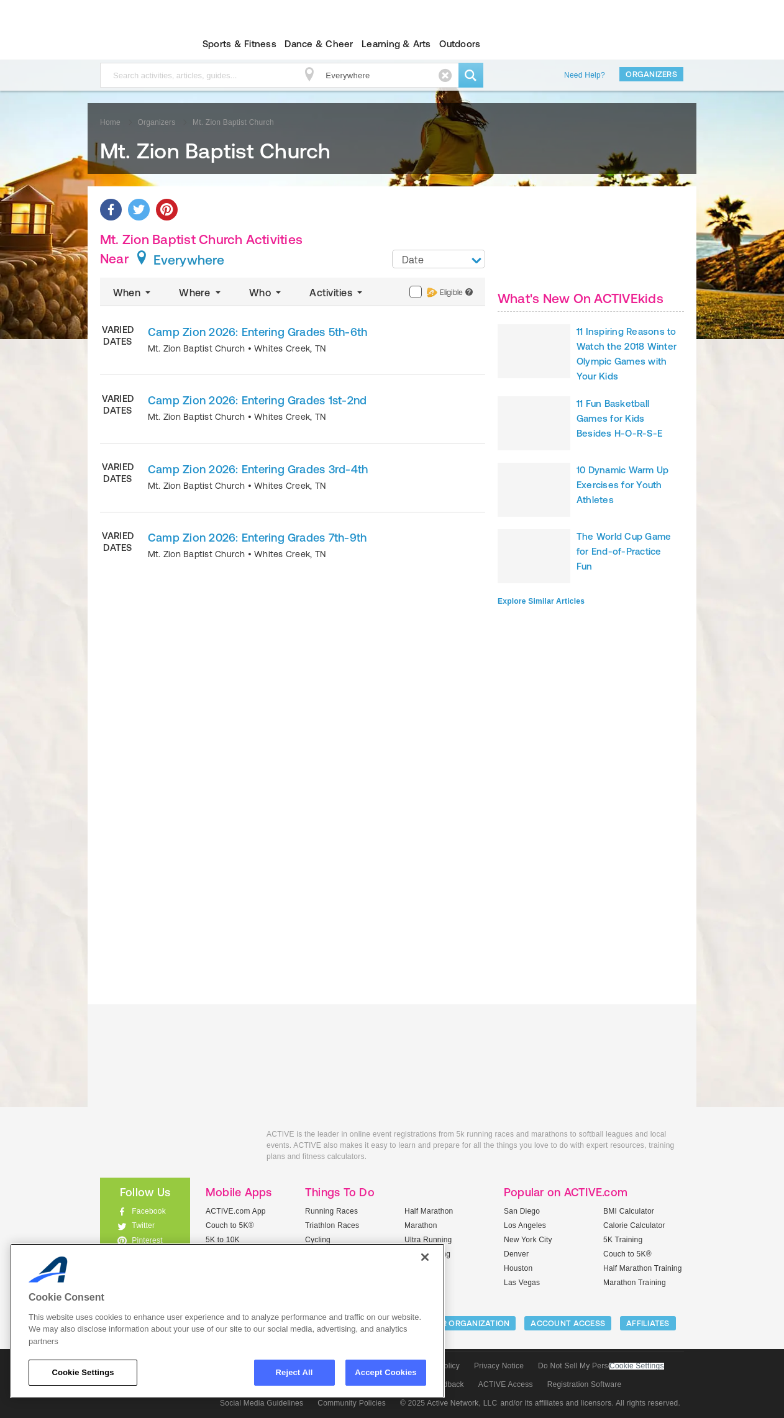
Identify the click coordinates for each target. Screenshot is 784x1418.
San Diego (522, 1211)
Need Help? (584, 75)
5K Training (622, 1239)
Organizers (651, 74)
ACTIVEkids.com (134, 44)
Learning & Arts (396, 44)
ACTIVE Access (505, 1384)
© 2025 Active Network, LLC (449, 1403)
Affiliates (648, 1323)
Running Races (331, 1211)
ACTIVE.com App (236, 1211)
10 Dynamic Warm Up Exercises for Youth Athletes (622, 485)
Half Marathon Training (642, 1268)
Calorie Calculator (634, 1225)
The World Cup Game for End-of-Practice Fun (624, 551)
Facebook (149, 1211)
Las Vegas (522, 1282)
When (133, 292)
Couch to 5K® (230, 1225)
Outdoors (459, 44)
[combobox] (438, 259)
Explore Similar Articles (541, 601)
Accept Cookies (385, 1372)
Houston (518, 1268)
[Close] (425, 1257)
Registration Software (584, 1384)
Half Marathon (429, 1211)
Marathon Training (634, 1282)
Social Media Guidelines (261, 1403)
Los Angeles (525, 1225)
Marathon (420, 1225)
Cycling (317, 1239)
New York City (528, 1239)
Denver (516, 1254)
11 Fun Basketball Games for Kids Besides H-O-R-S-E (619, 418)
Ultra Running (428, 1239)
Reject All (294, 1372)
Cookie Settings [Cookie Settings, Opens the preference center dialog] (83, 1372)
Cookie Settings (636, 1366)
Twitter (143, 1225)
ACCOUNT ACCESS (568, 1323)
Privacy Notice (499, 1365)
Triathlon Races (332, 1225)
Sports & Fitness (239, 44)
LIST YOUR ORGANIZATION (458, 1323)
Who (266, 292)
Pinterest (147, 1240)
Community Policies (351, 1403)
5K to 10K (223, 1239)
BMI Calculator (628, 1211)
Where (201, 292)
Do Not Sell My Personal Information (600, 1365)
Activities (337, 292)
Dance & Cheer (319, 44)
